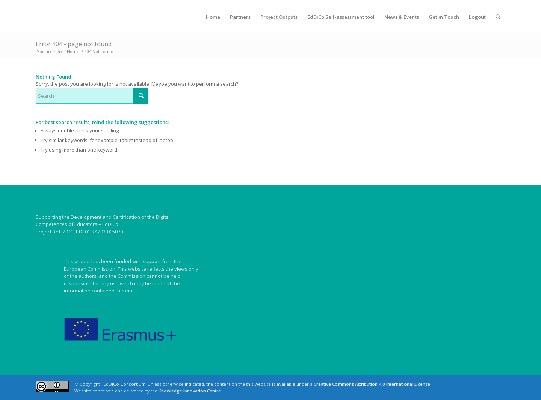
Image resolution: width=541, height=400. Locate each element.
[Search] (498, 17)
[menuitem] (213, 17)
